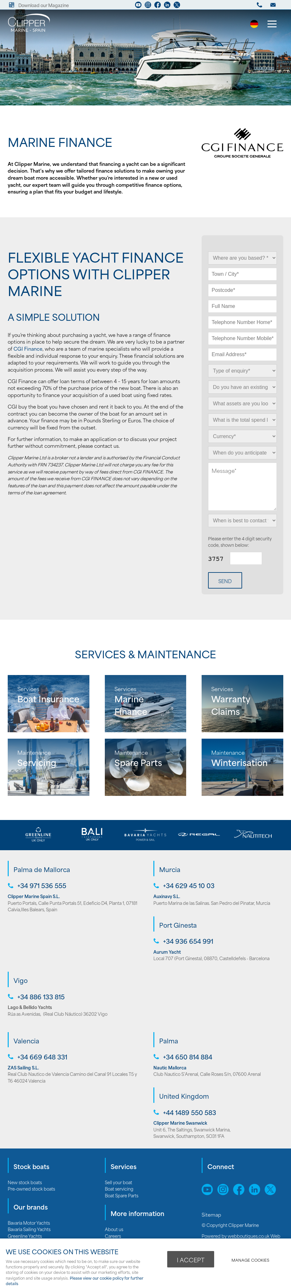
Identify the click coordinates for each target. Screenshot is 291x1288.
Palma (168, 1040)
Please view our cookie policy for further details (74, 1280)
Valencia (26, 1040)
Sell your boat (118, 1182)
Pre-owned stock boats (31, 1188)
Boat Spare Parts (121, 1195)
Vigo (21, 980)
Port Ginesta (178, 925)
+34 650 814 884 (187, 1056)
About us (114, 1229)
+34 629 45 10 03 (188, 885)
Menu (270, 24)
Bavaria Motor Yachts (29, 1222)
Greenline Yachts (25, 1235)
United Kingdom (184, 1096)
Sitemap (212, 1214)
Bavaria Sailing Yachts (29, 1229)
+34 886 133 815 (41, 996)
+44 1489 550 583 (189, 1112)
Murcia (169, 869)
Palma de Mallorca (42, 869)
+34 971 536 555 (41, 885)
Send (225, 581)
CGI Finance (28, 348)
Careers (113, 1235)
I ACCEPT (191, 1259)
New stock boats (25, 1182)
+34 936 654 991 (188, 941)
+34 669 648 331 (42, 1056)
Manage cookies (250, 1260)
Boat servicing (119, 1188)
